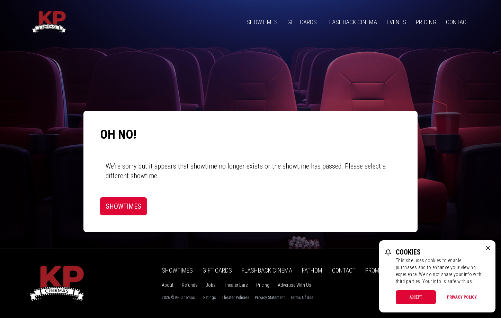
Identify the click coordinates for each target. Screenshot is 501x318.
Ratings (209, 297)
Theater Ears (236, 285)
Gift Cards (302, 22)
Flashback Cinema (351, 22)
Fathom (312, 270)
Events (396, 22)
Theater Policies (235, 297)
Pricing (426, 22)
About (167, 285)
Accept (416, 297)
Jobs (211, 285)
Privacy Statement (270, 297)
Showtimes (262, 22)
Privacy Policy (462, 297)
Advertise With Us (294, 285)
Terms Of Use (301, 297)
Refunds (190, 285)
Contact (457, 22)
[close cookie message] (487, 247)
